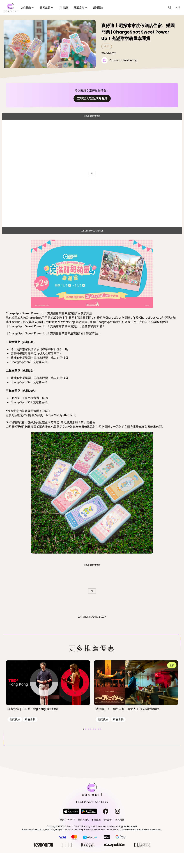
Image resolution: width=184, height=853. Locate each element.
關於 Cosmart (67, 819)
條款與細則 (83, 819)
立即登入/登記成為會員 (92, 98)
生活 (106, 46)
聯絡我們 (108, 819)
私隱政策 (96, 819)
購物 (63, 7)
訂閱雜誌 (98, 7)
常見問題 (119, 819)
